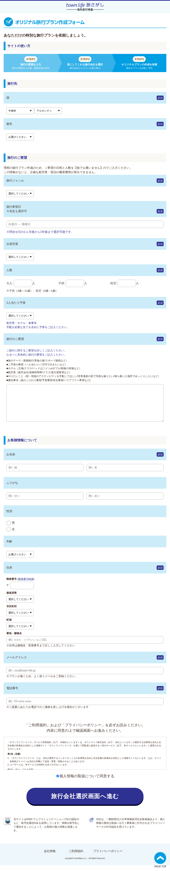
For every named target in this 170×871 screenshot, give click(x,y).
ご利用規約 (76, 856)
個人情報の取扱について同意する (85, 782)
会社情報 (50, 856)
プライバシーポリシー (107, 856)
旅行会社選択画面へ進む (85, 802)
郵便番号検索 (26, 584)
